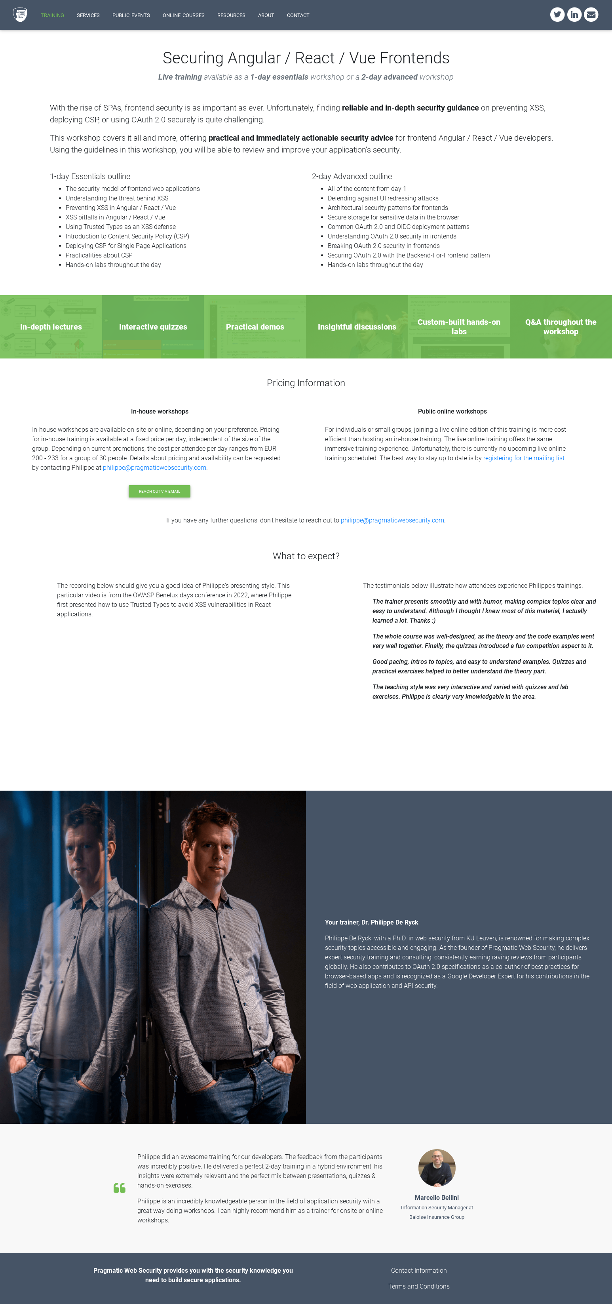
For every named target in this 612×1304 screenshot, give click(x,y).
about (266, 14)
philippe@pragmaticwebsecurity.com (154, 467)
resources (231, 14)
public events (131, 14)
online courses (184, 14)
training (52, 14)
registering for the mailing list (523, 458)
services (88, 14)
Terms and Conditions (419, 1286)
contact (298, 14)
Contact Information (419, 1270)
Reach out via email (159, 491)
